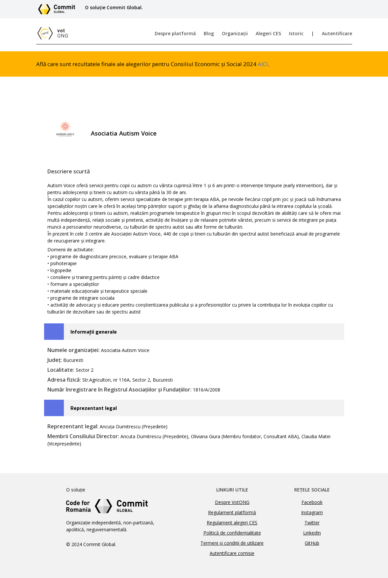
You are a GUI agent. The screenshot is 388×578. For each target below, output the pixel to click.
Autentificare (337, 33)
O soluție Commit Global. (114, 7)
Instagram (312, 512)
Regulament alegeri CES (232, 522)
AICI (263, 64)
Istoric (296, 33)
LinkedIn (312, 533)
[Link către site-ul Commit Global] (59, 9)
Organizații (235, 33)
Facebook (312, 502)
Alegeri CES (268, 33)
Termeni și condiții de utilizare (232, 543)
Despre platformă (175, 33)
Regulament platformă (232, 512)
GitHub (312, 543)
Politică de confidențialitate (232, 533)
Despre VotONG (232, 502)
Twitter (312, 522)
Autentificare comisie (232, 553)
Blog (209, 33)
